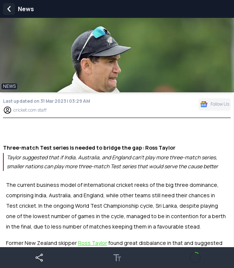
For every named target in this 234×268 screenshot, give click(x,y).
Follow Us (214, 104)
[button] (39, 257)
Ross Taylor (92, 242)
